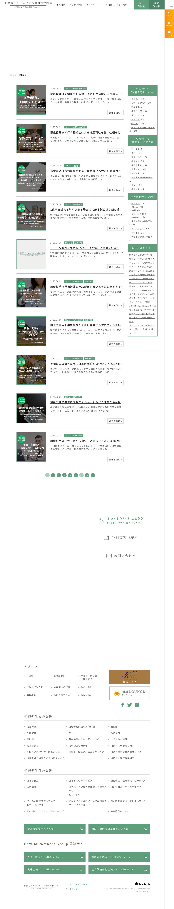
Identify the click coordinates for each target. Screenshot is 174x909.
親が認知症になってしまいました (128, 801)
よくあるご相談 (119, 739)
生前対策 (88, 320)
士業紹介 (60, 5)
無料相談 (107, 5)
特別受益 (135, 148)
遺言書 (75, 165)
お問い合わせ (88, 695)
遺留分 (134, 185)
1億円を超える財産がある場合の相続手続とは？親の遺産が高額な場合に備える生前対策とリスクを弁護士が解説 (142, 313)
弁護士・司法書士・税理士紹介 (91, 677)
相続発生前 (141, 4)
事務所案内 (60, 675)
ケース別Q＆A (138, 228)
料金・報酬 (121, 5)
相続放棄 (135, 173)
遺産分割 (88, 281)
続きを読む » (115, 112)
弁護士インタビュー (37, 687)
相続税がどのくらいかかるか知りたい (46, 813)
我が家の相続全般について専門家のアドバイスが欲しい (88, 803)
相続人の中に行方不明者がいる (43, 752)
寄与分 (134, 153)
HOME (12, 75)
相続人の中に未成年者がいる (126, 752)
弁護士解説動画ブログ (142, 237)
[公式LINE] (169, 33)
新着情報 (78, 242)
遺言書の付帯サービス (81, 780)
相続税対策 (136, 111)
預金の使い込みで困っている (84, 739)
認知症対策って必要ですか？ (126, 787)
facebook (122, 705)
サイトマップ (72, 889)
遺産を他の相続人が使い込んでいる (46, 758)
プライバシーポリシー (75, 884)
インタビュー (92, 5)
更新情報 (136, 210)
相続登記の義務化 (78, 745)
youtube (137, 705)
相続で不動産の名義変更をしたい (86, 752)
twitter (129, 705)
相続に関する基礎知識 (142, 221)
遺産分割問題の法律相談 (82, 726)
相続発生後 (157, 4)
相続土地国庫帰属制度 (142, 177)
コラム (67, 88)
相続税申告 (89, 358)
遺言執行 (135, 99)
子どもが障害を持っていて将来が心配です (41, 803)
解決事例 (135, 232)
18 (87, 475)
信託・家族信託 (79, 88)
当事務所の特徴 (62, 687)
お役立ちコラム (62, 695)
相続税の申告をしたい (122, 745)
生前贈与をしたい (120, 811)
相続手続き (77, 204)
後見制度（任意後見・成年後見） (128, 780)
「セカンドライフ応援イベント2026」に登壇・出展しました (89, 248)
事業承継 (135, 107)
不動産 (30, 739)
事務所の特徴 (75, 5)
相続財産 (135, 119)
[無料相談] (169, 24)
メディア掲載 (138, 213)
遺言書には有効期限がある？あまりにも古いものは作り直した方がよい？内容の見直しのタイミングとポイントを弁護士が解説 (142, 294)
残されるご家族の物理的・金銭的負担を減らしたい (88, 790)
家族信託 (31, 787)
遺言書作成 (33, 780)
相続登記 (135, 161)
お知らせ (68, 242)
